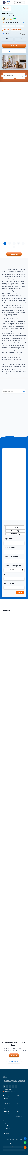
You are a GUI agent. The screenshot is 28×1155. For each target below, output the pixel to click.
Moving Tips (6, 1125)
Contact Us (6, 1111)
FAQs (5, 1130)
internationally (15, 534)
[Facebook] (4, 1086)
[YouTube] (16, 1086)
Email (22, 22)
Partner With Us (7, 1113)
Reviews (16, 19)
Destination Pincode (11, 557)
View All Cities (19, 1116)
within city (15, 527)
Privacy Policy (14, 1141)
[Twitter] (7, 1086)
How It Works (7, 1103)
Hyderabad (18, 1106)
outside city (15, 531)
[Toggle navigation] (25, 3)
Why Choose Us (7, 1106)
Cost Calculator (7, 1128)
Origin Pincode (9, 548)
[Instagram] (13, 1086)
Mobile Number (9, 583)
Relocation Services (8, 1101)
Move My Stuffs (7, 13)
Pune (17, 1108)
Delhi (17, 1098)
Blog (5, 1123)
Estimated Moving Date (12, 566)
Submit (20, 592)
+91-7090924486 (8, 1089)
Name (6, 575)
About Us (6, 1098)
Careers (6, 1108)
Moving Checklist (7, 1133)
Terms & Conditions (14, 1143)
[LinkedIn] (10, 1086)
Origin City (8, 539)
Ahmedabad (18, 1113)
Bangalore (18, 1103)
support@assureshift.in (10, 1091)
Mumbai (17, 1101)
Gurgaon (17, 1111)
